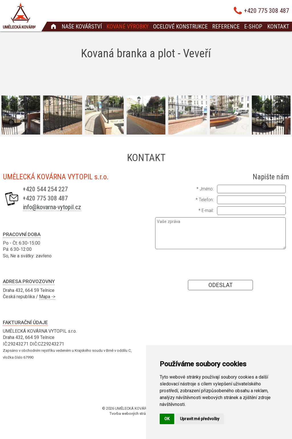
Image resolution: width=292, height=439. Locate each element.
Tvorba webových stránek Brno (135, 413)
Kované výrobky (127, 26)
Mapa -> (47, 296)
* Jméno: (205, 189)
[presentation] (220, 264)
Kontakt (278, 26)
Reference (226, 26)
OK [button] (167, 418)
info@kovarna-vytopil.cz (52, 207)
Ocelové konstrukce (180, 26)
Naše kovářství (82, 26)
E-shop (253, 26)
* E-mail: (206, 210)
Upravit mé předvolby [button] (199, 418)
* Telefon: (205, 199)
